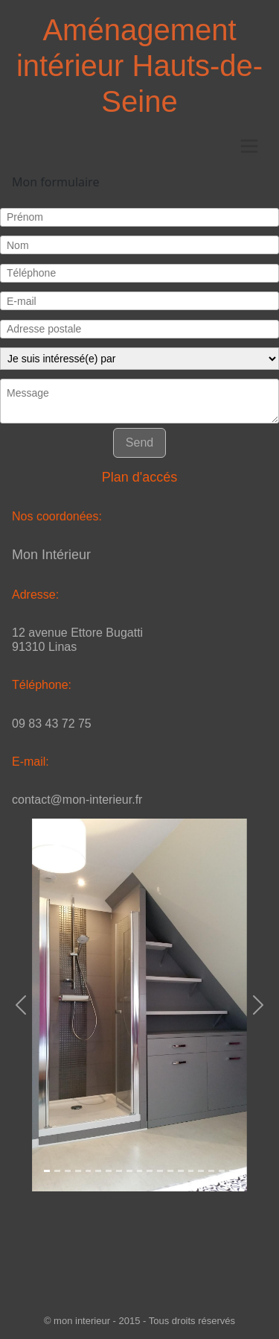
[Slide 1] (47, 1170)
